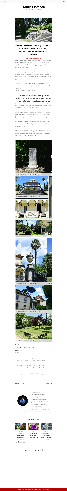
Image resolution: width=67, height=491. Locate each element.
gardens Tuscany (37, 362)
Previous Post (19, 383)
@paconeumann (41, 489)
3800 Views (43, 374)
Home (23, 13)
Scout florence (40, 365)
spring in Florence (20, 367)
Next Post (48, 383)
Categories (29, 13)
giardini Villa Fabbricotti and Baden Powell (26, 365)
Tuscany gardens (43, 367)
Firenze (26, 360)
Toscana (29, 367)
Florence (33, 360)
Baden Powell (19, 360)
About (36, 13)
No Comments (23, 374)
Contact (43, 13)
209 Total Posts (34, 409)
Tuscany (35, 367)
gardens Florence (27, 362)
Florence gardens (41, 360)
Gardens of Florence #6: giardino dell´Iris (33, 435)
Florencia (18, 362)
